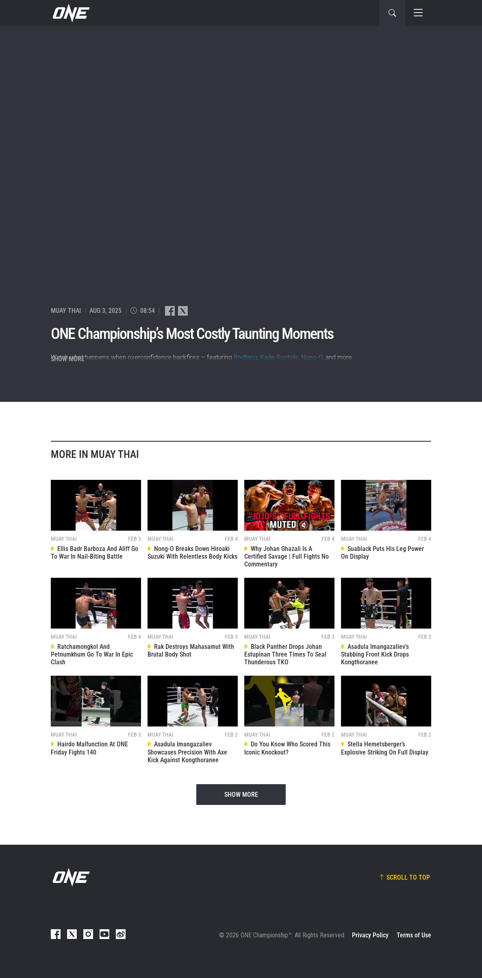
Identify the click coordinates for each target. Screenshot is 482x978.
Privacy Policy (370, 935)
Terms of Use (414, 935)
